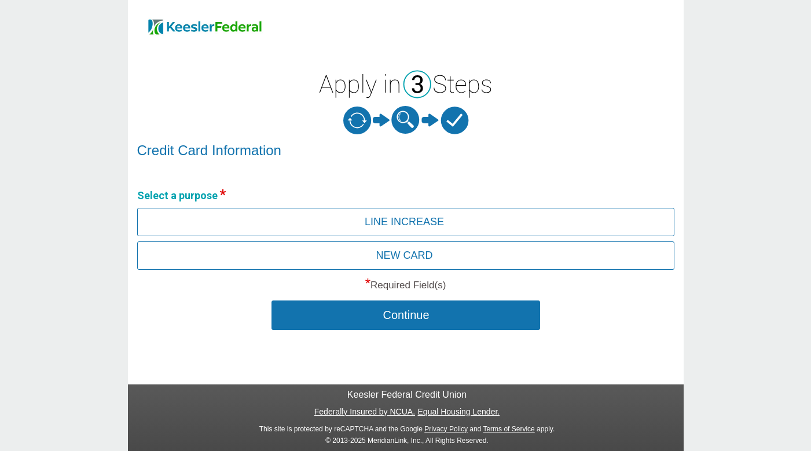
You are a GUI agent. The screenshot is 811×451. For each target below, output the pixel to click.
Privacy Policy (446, 429)
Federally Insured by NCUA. (364, 411)
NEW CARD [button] (404, 255)
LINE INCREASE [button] (404, 222)
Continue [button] (406, 315)
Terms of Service (508, 429)
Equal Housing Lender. (459, 411)
